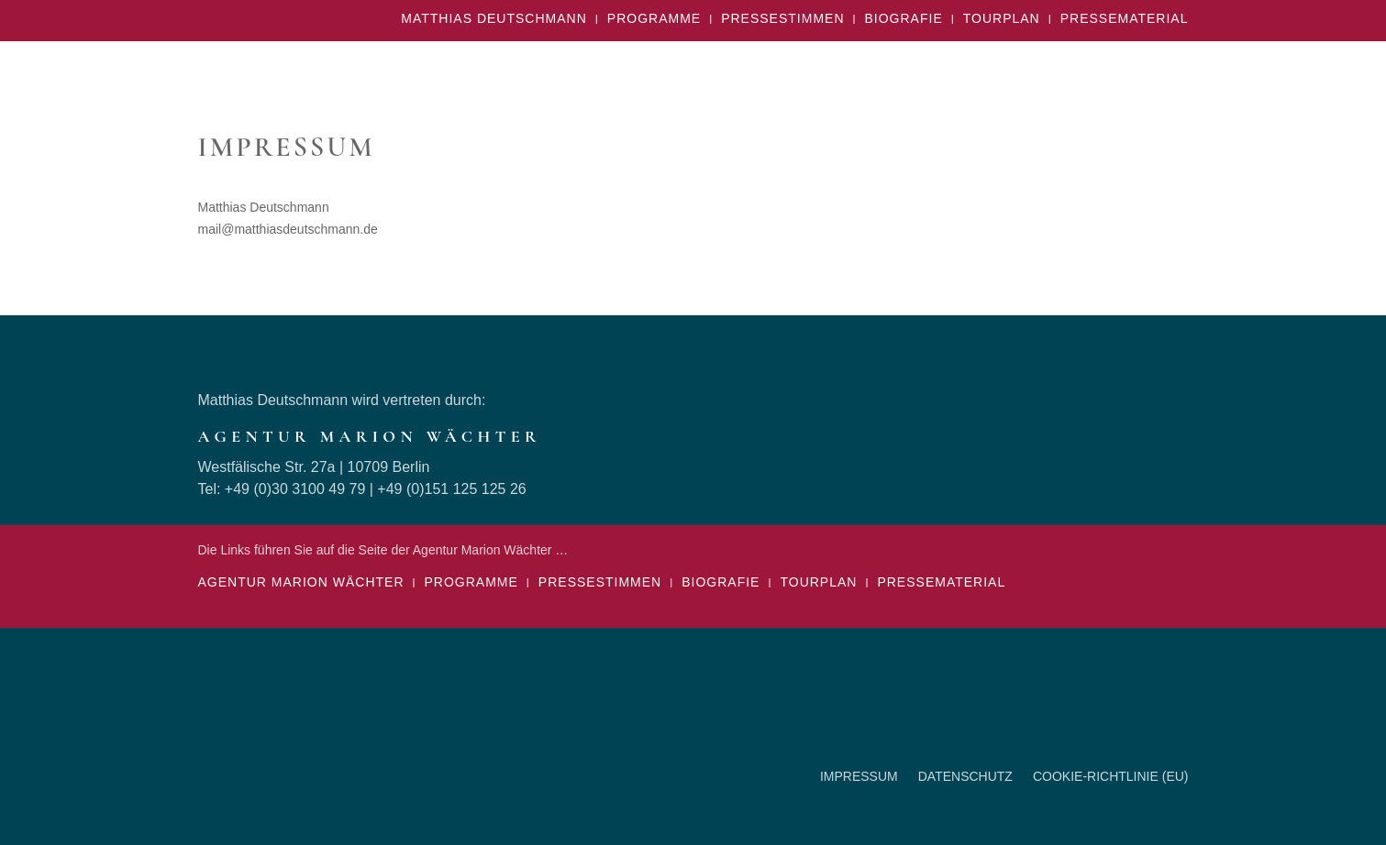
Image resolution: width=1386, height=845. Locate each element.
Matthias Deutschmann (494, 19)
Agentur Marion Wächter (301, 582)
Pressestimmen (782, 19)
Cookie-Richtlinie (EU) (1111, 777)
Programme (654, 19)
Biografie (904, 19)
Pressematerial (1124, 19)
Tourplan (1001, 19)
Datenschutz (965, 777)
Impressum (859, 777)
